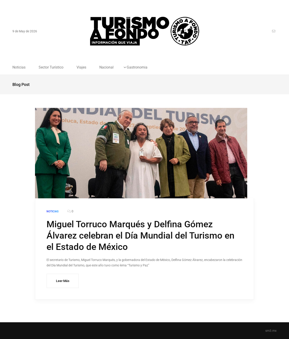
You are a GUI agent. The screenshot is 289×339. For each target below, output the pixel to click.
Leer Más (62, 281)
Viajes (81, 67)
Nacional (106, 67)
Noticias (19, 67)
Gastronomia (137, 67)
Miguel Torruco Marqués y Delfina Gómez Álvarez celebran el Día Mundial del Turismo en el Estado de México (140, 235)
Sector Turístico (51, 67)
